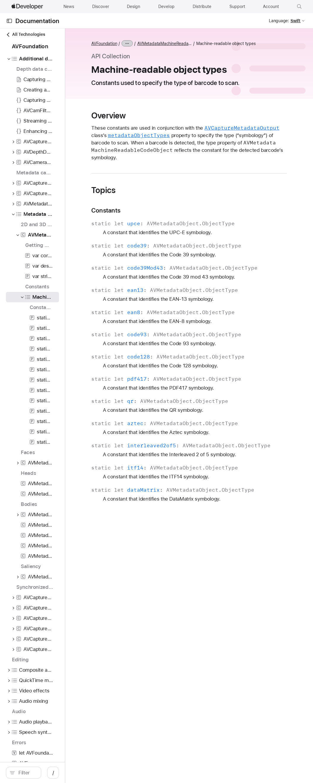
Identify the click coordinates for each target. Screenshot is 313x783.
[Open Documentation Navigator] (9, 21)
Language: (279, 20)
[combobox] (53, 772)
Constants (156, 226)
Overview (159, 124)
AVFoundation (155, 43)
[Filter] (53, 772)
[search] (50, 773)
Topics (154, 206)
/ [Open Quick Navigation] (106, 773)
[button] (299, 6)
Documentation (37, 21)
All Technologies (25, 34)
